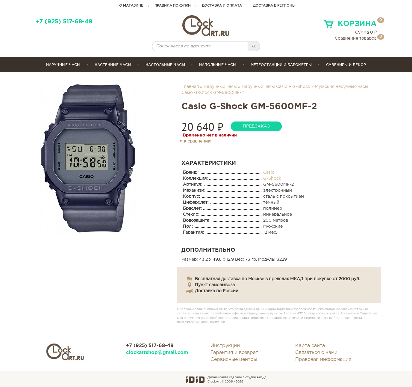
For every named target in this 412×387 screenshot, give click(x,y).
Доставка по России (216, 291)
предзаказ (256, 126)
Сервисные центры (233, 359)
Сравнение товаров (356, 38)
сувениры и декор (346, 65)
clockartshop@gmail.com (157, 352)
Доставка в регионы (274, 5)
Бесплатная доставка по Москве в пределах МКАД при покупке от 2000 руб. (277, 279)
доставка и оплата (222, 5)
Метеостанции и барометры (281, 65)
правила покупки (172, 5)
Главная (190, 86)
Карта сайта (310, 346)
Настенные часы (113, 65)
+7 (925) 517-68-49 (64, 21)
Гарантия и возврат (234, 352)
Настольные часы (165, 65)
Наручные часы (63, 65)
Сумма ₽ (366, 32)
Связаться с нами (316, 352)
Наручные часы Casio (264, 86)
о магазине (131, 5)
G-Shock (301, 86)
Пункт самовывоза (215, 285)
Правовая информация (323, 359)
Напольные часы (217, 65)
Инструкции (225, 346)
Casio (269, 172)
